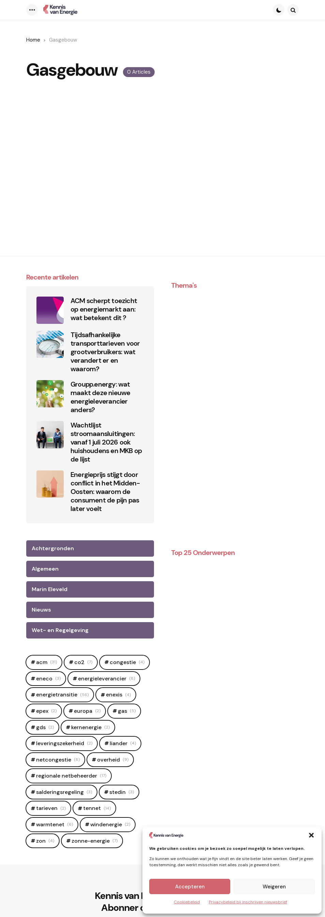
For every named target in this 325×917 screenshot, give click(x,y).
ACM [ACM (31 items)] (46, 662)
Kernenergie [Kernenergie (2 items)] (90, 727)
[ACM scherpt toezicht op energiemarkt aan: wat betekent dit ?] (50, 310)
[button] (311, 835)
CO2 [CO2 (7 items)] (83, 662)
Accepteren (190, 886)
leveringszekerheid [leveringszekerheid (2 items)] (64, 743)
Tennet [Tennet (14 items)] (97, 808)
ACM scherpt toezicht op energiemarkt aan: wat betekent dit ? (104, 309)
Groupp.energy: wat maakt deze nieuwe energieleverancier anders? (100, 397)
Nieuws (41, 609)
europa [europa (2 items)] (87, 711)
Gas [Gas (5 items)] (127, 711)
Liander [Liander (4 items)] (123, 743)
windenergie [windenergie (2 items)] (110, 824)
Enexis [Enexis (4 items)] (118, 694)
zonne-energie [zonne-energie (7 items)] (95, 840)
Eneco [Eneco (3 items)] (48, 678)
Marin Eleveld (49, 589)
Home (33, 39)
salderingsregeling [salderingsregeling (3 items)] (64, 792)
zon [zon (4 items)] (45, 840)
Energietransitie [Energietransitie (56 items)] (62, 694)
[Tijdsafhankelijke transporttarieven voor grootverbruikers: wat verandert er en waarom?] (50, 344)
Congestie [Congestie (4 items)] (127, 662)
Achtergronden (53, 548)
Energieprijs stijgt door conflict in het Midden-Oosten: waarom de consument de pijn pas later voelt (105, 491)
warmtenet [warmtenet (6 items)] (54, 824)
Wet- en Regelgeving (60, 630)
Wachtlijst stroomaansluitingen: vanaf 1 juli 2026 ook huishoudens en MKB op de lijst (106, 442)
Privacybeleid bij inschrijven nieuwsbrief (248, 902)
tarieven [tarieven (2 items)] (51, 808)
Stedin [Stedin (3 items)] (121, 792)
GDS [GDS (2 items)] (45, 727)
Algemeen (45, 568)
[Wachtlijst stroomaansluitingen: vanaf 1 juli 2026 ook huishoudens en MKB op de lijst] (50, 434)
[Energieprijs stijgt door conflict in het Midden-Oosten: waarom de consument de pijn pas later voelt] (50, 484)
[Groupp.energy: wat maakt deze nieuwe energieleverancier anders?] (50, 393)
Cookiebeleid (187, 902)
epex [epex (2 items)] (46, 711)
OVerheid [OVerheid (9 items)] (112, 759)
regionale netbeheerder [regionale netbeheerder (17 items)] (71, 775)
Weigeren (274, 886)
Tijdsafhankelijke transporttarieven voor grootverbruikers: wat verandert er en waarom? (105, 352)
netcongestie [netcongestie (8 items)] (58, 759)
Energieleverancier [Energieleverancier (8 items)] (106, 678)
